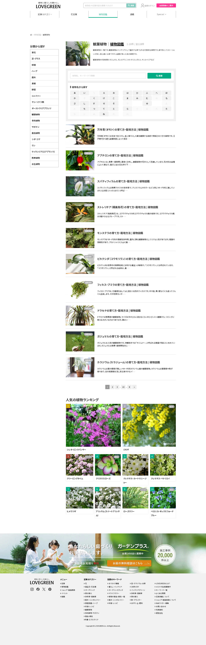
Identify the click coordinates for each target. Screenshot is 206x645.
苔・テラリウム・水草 (138, 583)
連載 (132, 14)
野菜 (34, 89)
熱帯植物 (36, 157)
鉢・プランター (136, 600)
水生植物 (36, 164)
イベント (64, 593)
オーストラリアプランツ (41, 108)
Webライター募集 (162, 603)
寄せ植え (88, 593)
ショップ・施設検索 (67, 590)
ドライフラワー (113, 593)
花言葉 (74, 14)
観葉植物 (88, 127)
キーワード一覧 (161, 590)
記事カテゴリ (44, 14)
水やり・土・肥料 (136, 603)
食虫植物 (36, 133)
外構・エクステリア (91, 619)
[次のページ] (129, 387)
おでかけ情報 (113, 583)
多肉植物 (36, 120)
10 (123, 387)
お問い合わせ (160, 606)
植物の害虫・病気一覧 (116, 596)
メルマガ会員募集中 (163, 586)
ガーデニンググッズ (115, 590)
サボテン (35, 126)
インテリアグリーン (137, 590)
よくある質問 (160, 593)
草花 (116, 406)
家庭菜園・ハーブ (91, 603)
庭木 (171, 406)
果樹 (34, 83)
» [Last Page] (134, 387)
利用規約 (159, 609)
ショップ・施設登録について (165, 600)
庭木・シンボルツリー (92, 600)
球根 (34, 64)
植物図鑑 (103, 14)
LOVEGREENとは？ (162, 583)
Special (160, 14)
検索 (131, 5)
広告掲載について (162, 596)
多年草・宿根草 (90, 596)
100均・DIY (134, 586)
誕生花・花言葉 (90, 586)
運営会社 (159, 613)
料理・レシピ (89, 606)
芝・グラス (36, 58)
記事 (62, 583)
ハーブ (88, 457)
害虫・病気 (88, 616)
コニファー (36, 95)
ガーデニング (89, 590)
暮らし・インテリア (114, 586)
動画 (62, 596)
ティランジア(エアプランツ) (43, 151)
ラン (33, 145)
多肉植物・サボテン (91, 613)
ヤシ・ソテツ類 (38, 102)
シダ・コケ (36, 139)
